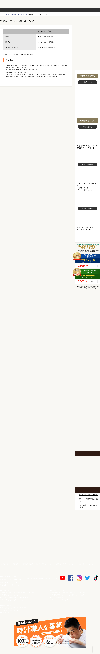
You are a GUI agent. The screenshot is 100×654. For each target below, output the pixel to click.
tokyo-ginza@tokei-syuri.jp (14, 600)
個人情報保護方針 (41, 564)
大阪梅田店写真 (87, 174)
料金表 (58, 10)
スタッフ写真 (87, 95)
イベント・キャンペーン (87, 443)
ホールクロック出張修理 (87, 467)
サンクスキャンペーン (87, 525)
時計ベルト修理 (87, 404)
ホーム (2, 14)
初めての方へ (87, 31)
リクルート (72, 564)
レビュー (93, 265)
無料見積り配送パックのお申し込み (36, 103)
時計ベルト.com (87, 554)
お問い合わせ (91, 4)
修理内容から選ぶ (41, 10)
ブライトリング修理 (87, 365)
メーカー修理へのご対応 (58, 564)
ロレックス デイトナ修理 (87, 318)
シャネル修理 (87, 373)
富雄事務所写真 (87, 218)
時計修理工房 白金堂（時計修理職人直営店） (8, 5)
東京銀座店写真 (87, 137)
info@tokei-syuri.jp (16, 585)
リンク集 (82, 564)
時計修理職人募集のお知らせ (88, 495)
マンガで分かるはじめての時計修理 (87, 299)
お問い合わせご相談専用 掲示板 (87, 429)
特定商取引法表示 (27, 564)
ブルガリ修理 (87, 349)
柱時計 (87, 460)
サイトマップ (91, 564)
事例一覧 (93, 281)
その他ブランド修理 (87, 388)
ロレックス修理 (87, 310)
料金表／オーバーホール (19, 14)
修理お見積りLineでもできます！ (73, 4)
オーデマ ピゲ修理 (87, 381)
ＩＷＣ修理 (87, 357)
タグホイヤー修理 (87, 341)
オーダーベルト (87, 481)
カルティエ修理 (87, 334)
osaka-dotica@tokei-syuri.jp (65, 600)
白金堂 (87, 547)
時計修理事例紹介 (74, 10)
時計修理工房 (8, 572)
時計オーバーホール (87, 396)
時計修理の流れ (8, 10)
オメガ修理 (87, 326)
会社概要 (16, 564)
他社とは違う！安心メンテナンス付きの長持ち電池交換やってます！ (87, 415)
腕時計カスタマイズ (87, 474)
